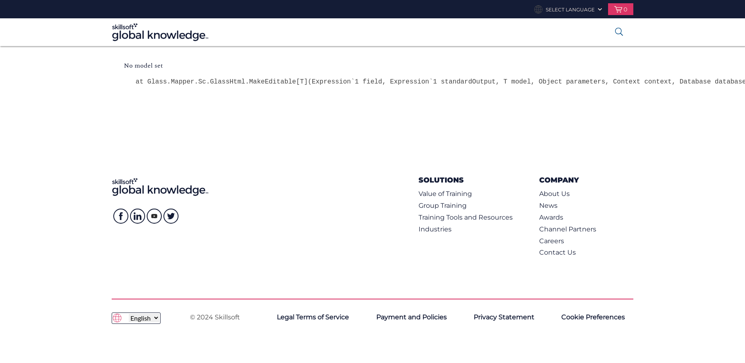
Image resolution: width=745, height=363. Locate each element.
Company (559, 180)
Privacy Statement (504, 317)
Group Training (443, 205)
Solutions (441, 180)
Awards (551, 217)
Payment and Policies (411, 317)
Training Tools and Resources (466, 217)
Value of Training (445, 194)
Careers (551, 241)
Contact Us (557, 252)
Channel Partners (567, 229)
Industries (435, 229)
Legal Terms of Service (313, 317)
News (548, 205)
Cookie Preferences (593, 317)
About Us (554, 194)
